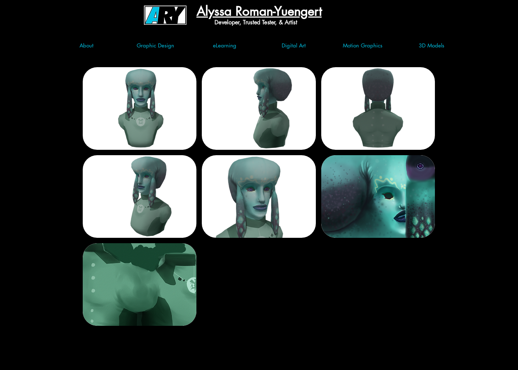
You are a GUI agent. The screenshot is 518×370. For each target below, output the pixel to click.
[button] (139, 108)
